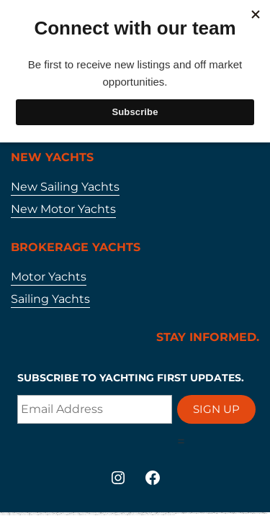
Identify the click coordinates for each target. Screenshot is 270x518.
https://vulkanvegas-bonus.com (188, 513)
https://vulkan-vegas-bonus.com (168, 514)
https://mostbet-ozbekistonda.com (72, 514)
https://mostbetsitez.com (211, 513)
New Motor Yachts (63, 209)
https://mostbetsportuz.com (246, 513)
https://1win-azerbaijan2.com (13, 514)
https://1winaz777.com (219, 513)
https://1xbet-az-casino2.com (156, 514)
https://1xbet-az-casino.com (51, 514)
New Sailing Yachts (65, 187)
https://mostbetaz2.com (32, 514)
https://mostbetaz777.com (237, 513)
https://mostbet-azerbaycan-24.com (133, 514)
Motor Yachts (48, 276)
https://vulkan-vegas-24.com (108, 514)
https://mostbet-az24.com (61, 514)
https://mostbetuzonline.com (145, 514)
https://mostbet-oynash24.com (120, 514)
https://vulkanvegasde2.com (201, 513)
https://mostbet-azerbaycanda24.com (86, 514)
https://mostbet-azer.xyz (98, 514)
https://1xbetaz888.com (23, 514)
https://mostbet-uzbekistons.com (257, 513)
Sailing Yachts (50, 299)
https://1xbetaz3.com (178, 513)
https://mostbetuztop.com (41, 514)
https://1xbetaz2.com (228, 513)
